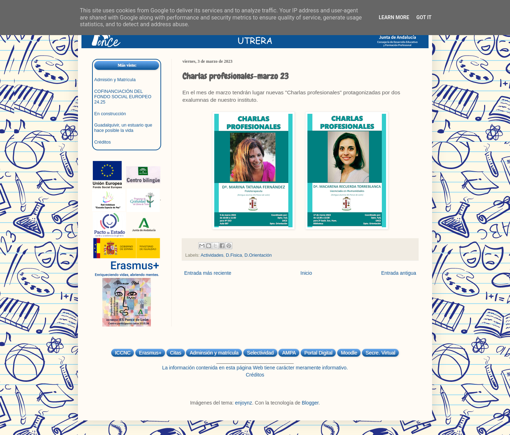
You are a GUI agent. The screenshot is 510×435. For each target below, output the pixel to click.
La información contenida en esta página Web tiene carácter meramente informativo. (255, 367)
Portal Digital (318, 353)
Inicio (306, 273)
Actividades (211, 255)
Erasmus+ (150, 353)
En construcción (110, 113)
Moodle (349, 353)
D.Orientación (258, 255)
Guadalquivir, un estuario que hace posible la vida (123, 128)
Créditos (102, 142)
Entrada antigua (398, 273)
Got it (423, 17)
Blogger (310, 403)
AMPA (289, 353)
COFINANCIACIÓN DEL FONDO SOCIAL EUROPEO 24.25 (122, 97)
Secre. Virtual (380, 353)
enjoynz (243, 403)
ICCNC (122, 353)
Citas (175, 353)
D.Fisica (234, 255)
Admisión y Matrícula (115, 79)
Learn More (394, 17)
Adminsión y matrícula (213, 353)
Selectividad (260, 353)
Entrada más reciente (207, 273)
